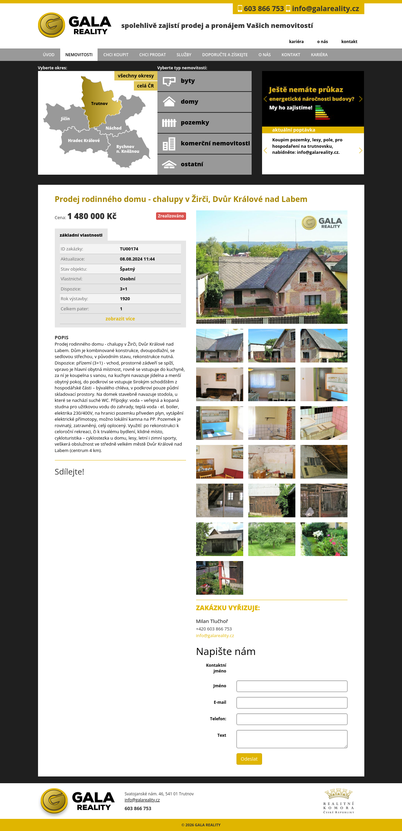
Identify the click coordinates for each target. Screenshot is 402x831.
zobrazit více (120, 318)
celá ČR (145, 85)
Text (221, 735)
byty (178, 81)
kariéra (296, 41)
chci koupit (116, 55)
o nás (322, 41)
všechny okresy (136, 75)
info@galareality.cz (325, 8)
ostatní (182, 164)
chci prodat (152, 55)
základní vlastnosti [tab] (81, 235)
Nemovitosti (79, 55)
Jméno (219, 686)
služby (184, 55)
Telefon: (218, 719)
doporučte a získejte (225, 55)
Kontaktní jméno (216, 668)
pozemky (185, 122)
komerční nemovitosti (206, 143)
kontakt (349, 41)
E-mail (220, 702)
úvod (49, 55)
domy (180, 102)
